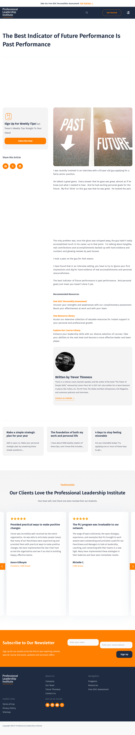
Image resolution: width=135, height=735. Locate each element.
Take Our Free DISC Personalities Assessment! (59, 3)
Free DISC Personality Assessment (70, 301)
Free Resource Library (64, 315)
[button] (128, 12)
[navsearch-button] (85, 12)
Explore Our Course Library (66, 330)
